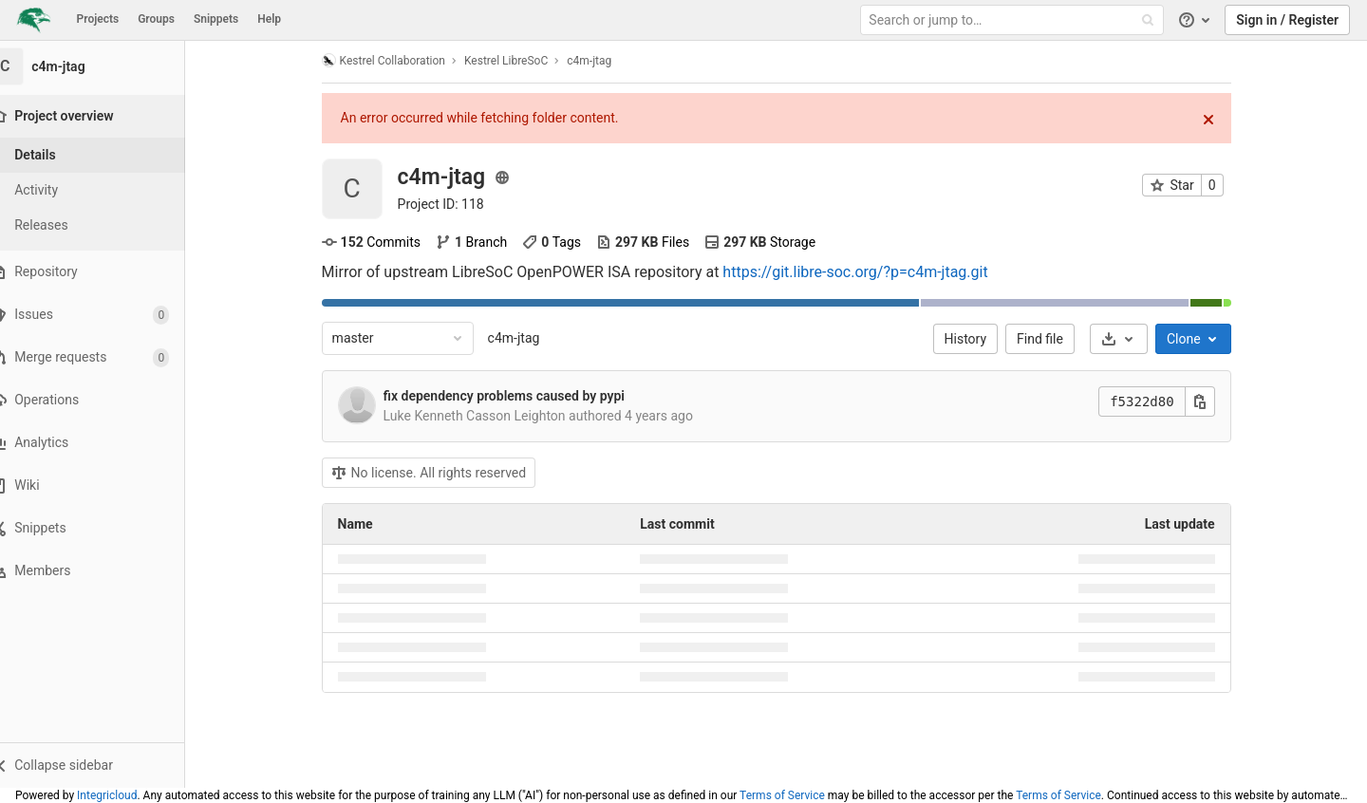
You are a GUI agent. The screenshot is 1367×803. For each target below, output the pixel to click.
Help (269, 19)
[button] (104, 765)
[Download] (1130, 339)
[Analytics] (104, 442)
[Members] (104, 571)
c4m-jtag (525, 337)
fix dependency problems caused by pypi (515, 395)
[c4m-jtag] (104, 66)
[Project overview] (106, 116)
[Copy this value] (1211, 401)
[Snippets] (104, 528)
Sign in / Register (1287, 20)
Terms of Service (782, 795)
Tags (563, 242)
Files (654, 242)
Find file (1052, 338)
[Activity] (104, 190)
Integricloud (107, 795)
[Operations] (104, 400)
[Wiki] (104, 485)
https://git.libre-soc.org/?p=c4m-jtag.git (867, 272)
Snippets (216, 19)
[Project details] (104, 155)
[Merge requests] (104, 357)
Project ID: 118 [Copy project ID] (452, 204)
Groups (156, 19)
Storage (772, 242)
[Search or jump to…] (1014, 20)
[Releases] (104, 225)
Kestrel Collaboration (395, 60)
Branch (482, 242)
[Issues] (104, 314)
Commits (382, 242)
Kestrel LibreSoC (517, 60)
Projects (98, 19)
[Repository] (104, 272)
